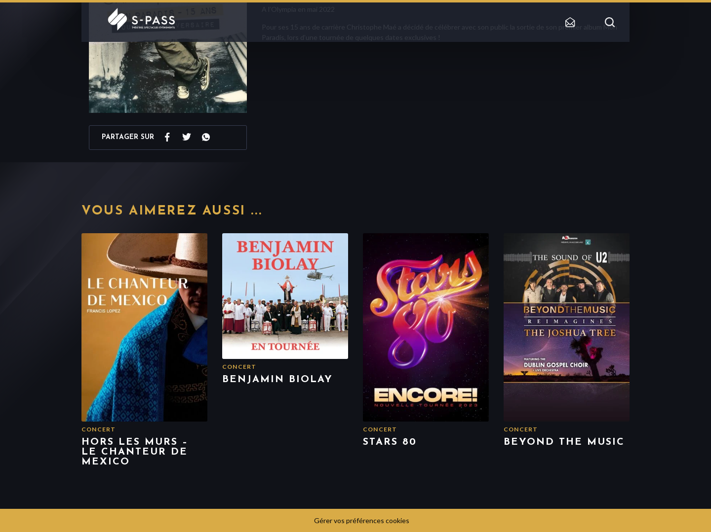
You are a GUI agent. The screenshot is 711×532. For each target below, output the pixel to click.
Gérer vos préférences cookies (361, 520)
